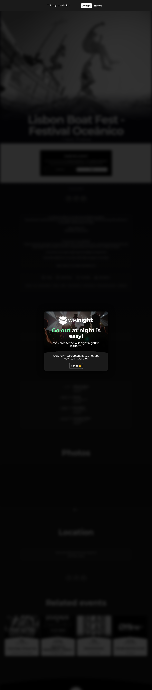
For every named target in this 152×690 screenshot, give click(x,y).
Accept (86, 5)
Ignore (98, 5)
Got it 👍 (76, 365)
